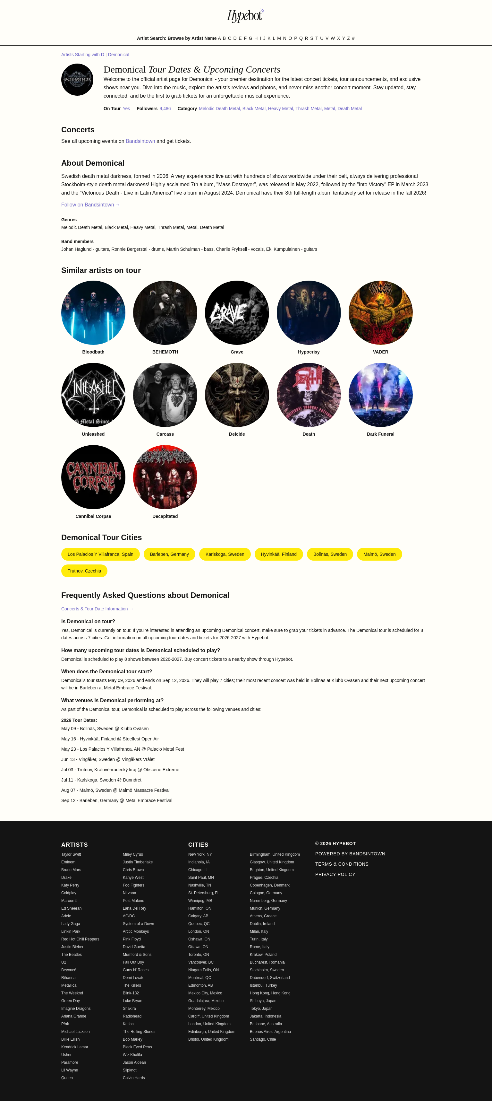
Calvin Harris (134, 1078)
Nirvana (129, 893)
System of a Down (138, 924)
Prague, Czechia (264, 877)
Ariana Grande (73, 1016)
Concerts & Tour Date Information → (97, 608)
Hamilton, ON (199, 908)
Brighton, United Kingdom (272, 870)
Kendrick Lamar (74, 1047)
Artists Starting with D (83, 54)
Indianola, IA (199, 862)
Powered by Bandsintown (350, 853)
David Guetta (134, 947)
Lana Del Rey (134, 908)
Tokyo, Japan (261, 1008)
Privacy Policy (335, 874)
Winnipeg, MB (200, 900)
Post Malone (133, 900)
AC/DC (129, 916)
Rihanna (68, 977)
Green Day (70, 1001)
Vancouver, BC (201, 962)
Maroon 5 (69, 900)
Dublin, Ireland (262, 924)
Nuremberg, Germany (268, 900)
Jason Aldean (134, 1062)
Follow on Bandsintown (90, 204)
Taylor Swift (71, 854)
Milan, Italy (259, 931)
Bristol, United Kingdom (208, 1039)
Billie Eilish (70, 1039)
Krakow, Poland (263, 954)
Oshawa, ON (199, 939)
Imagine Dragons (75, 1008)
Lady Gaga (70, 924)
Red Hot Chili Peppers (80, 939)
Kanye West (133, 877)
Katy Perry (70, 885)
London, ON (198, 931)
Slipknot (130, 1070)
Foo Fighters (133, 885)
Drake (66, 877)
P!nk (65, 1024)
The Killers (132, 985)
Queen (67, 1078)
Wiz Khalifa (132, 1055)
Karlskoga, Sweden (225, 554)
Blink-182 (131, 993)
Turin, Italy (259, 939)
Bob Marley (132, 1039)
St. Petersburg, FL (203, 893)
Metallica (68, 985)
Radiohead (132, 1016)
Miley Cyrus (133, 854)
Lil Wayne (69, 1070)
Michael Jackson (75, 1031)
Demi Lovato (133, 977)
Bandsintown (141, 141)
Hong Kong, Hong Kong (270, 993)
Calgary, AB (198, 916)
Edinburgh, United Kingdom (211, 1031)
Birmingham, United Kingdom (275, 854)
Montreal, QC (199, 977)
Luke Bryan (132, 1001)
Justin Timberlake (138, 862)
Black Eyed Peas (137, 1047)
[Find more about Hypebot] (246, 15)
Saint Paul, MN (201, 877)
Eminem (68, 862)
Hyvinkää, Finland (279, 554)
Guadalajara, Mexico (206, 1001)
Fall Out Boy (133, 962)
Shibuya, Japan (263, 1001)
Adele (66, 916)
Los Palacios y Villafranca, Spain (100, 554)
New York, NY (200, 854)
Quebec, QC (199, 924)
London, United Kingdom (209, 1024)
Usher (66, 1055)
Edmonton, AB (200, 985)
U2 (63, 962)
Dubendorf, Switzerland (270, 977)
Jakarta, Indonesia (265, 1016)
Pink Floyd (132, 939)
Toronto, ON (198, 954)
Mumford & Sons (137, 954)
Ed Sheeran (71, 908)
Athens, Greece (263, 916)
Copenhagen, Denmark (270, 885)
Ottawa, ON (198, 947)
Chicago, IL (198, 870)
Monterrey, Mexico (204, 1008)
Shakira (129, 1008)
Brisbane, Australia (266, 1024)
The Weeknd (72, 993)
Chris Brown (133, 870)
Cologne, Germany (266, 893)
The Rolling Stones (139, 1031)
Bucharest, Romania (267, 962)
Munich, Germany (265, 908)
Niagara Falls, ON (203, 970)
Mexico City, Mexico (205, 993)
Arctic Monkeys (136, 931)
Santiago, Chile (263, 1039)
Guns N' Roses (135, 970)
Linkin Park (70, 931)
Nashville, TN (199, 885)
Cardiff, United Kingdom (208, 1016)
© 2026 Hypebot (335, 843)
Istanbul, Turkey (263, 985)
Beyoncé (68, 970)
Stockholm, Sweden (267, 970)
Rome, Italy (259, 947)
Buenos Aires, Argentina (270, 1031)
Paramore (69, 1062)
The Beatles (71, 954)
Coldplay (68, 893)
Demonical (118, 54)
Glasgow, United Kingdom (272, 862)
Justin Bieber (72, 947)
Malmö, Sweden (379, 554)
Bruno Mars (71, 870)
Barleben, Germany (169, 554)
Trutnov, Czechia (84, 570)
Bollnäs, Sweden (330, 554)
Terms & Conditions (342, 864)
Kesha (128, 1024)
